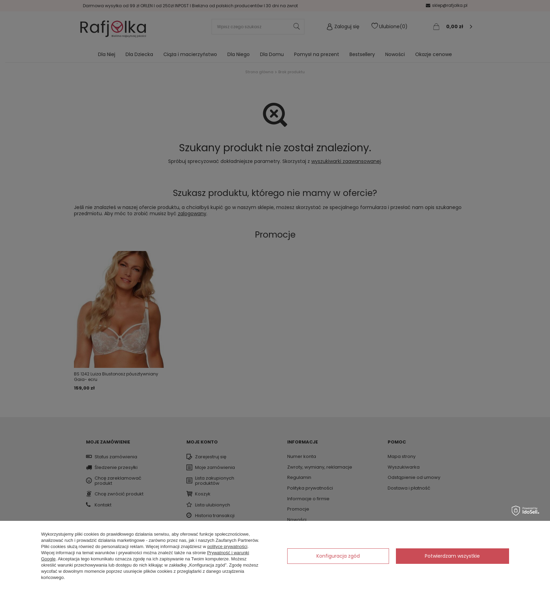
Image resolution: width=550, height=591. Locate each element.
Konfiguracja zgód (338, 555)
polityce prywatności (227, 546)
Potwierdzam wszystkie (452, 555)
